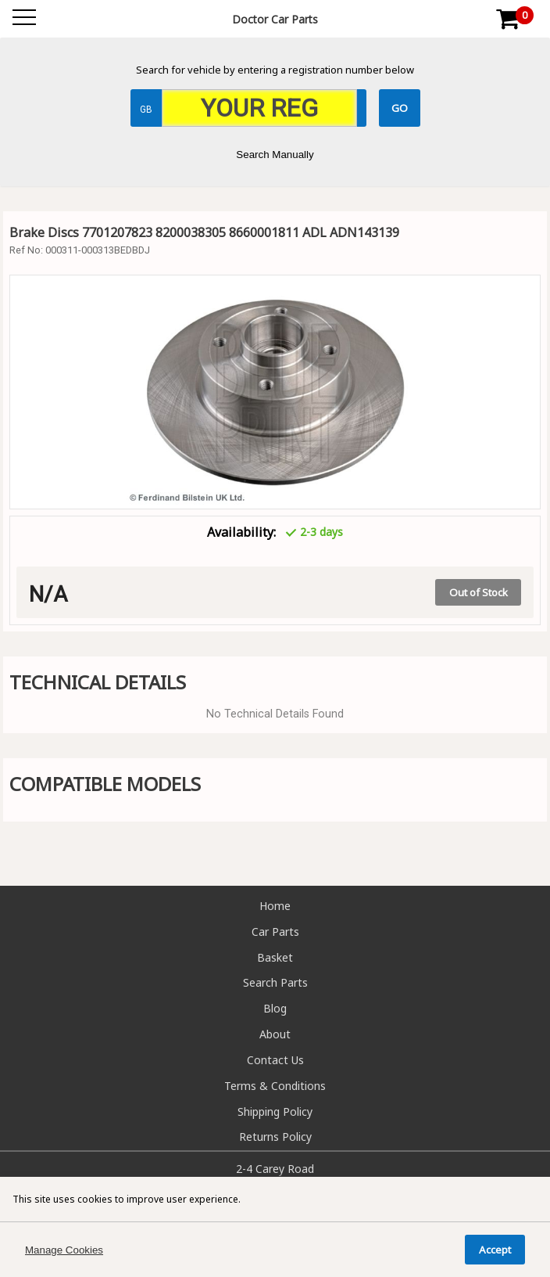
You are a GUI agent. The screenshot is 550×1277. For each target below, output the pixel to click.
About (275, 1034)
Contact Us (275, 1059)
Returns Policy (275, 1136)
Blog (275, 1008)
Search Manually (274, 154)
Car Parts (275, 931)
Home (275, 905)
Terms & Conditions (275, 1085)
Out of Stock (478, 592)
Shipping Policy (275, 1111)
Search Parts (275, 982)
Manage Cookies (64, 1250)
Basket (275, 957)
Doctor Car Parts (275, 19)
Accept (495, 1250)
